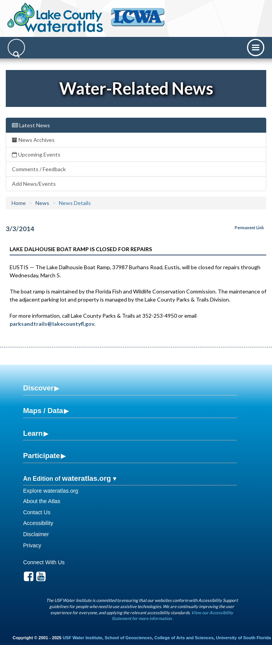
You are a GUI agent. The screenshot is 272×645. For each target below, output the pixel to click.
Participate (41, 456)
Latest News (31, 125)
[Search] (16, 47)
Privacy (32, 545)
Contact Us (36, 512)
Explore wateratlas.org (50, 491)
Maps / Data (43, 411)
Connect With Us (44, 562)
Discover (38, 388)
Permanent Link (249, 227)
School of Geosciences (128, 637)
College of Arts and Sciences (184, 637)
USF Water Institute (82, 637)
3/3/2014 (20, 229)
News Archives (33, 140)
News (42, 203)
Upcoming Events (36, 154)
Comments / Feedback (39, 169)
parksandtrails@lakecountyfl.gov (52, 323)
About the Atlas (41, 501)
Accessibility (38, 523)
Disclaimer (36, 534)
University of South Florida (243, 637)
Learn (33, 433)
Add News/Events (34, 183)
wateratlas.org (86, 478)
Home (19, 203)
